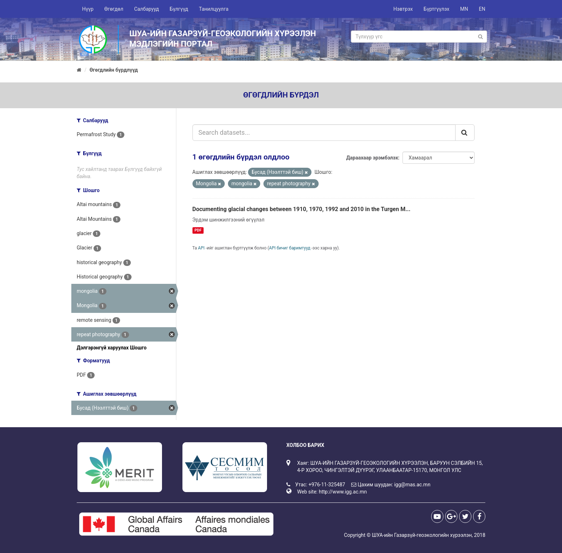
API (201, 248)
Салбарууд (146, 9)
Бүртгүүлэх (436, 9)
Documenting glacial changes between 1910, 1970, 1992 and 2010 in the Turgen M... (301, 209)
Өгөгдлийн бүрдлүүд (114, 70)
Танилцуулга (213, 9)
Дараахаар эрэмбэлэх (372, 158)
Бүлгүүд (179, 9)
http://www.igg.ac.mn (343, 492)
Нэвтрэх (403, 9)
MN (464, 9)
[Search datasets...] (324, 132)
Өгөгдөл (113, 9)
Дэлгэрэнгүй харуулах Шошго (112, 348)
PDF (198, 230)
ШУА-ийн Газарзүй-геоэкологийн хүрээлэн (422, 535)
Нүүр (88, 9)
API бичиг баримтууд (289, 248)
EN (482, 9)
